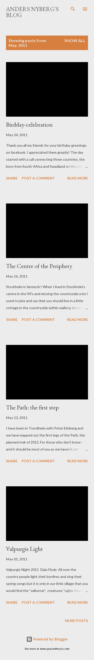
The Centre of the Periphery (39, 266)
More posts (76, 620)
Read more (77, 178)
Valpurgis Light (24, 549)
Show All (74, 40)
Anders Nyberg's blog (32, 12)
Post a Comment (38, 178)
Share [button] (12, 178)
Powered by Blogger (47, 639)
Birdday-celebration (29, 124)
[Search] (73, 9)
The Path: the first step (32, 407)
